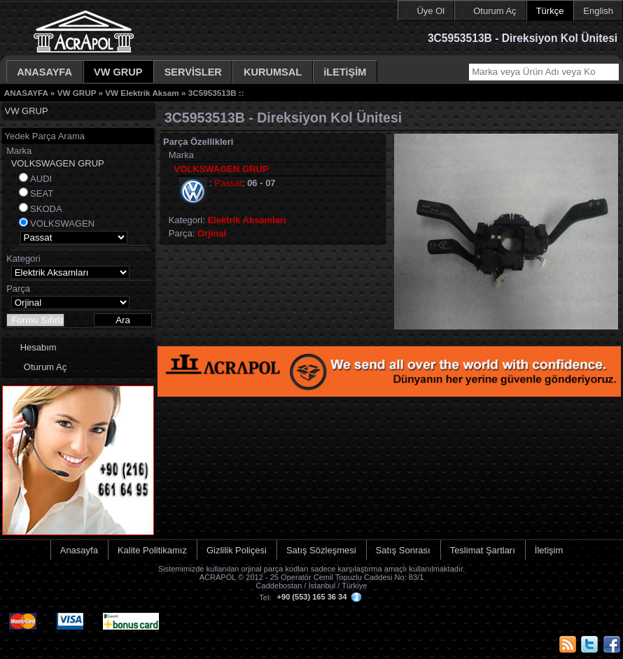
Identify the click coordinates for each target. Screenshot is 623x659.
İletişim (549, 550)
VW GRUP (118, 72)
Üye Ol (430, 11)
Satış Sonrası (403, 550)
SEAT (41, 193)
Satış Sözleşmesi (321, 550)
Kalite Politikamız (152, 550)
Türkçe (550, 11)
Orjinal (211, 233)
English (598, 11)
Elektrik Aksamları (246, 220)
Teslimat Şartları (482, 550)
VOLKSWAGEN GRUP (57, 163)
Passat (228, 183)
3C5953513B (212, 92)
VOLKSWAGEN (62, 223)
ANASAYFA (44, 72)
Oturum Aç (494, 11)
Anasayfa (79, 550)
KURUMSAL (273, 72)
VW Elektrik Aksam (141, 92)
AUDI (41, 178)
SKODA (46, 209)
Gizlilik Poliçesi (236, 550)
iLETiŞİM (344, 72)
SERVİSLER (193, 72)
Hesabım (38, 347)
